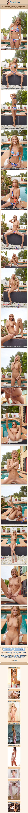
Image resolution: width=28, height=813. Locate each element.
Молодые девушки (12, 652)
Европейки (4, 655)
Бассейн (24, 652)
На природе (16, 655)
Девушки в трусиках (19, 657)
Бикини (19, 652)
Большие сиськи (21, 653)
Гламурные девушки (7, 656)
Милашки (9, 655)
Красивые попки (21, 656)
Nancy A (16, 660)
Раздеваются (23, 655)
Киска (14, 656)
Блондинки (14, 653)
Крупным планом (8, 657)
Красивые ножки (6, 653)
